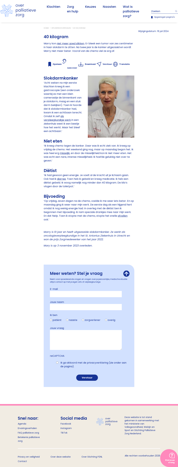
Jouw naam (57, 302)
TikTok (64, 432)
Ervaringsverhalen (61, 28)
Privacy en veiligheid (29, 456)
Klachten (53, 6)
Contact (22, 461)
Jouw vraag (57, 328)
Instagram (66, 428)
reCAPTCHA (57, 356)
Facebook (66, 423)
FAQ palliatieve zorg (28, 432)
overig (111, 320)
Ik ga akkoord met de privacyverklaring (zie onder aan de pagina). (93, 364)
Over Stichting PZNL (91, 456)
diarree (61, 179)
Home (46, 28)
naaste (73, 320)
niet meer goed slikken (70, 43)
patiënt (57, 320)
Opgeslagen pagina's (164, 17)
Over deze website (61, 456)
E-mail (54, 289)
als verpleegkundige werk (57, 118)
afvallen (122, 216)
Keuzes (90, 6)
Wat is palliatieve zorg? (131, 11)
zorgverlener (92, 320)
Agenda (22, 423)
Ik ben (53, 315)
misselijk (65, 153)
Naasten (109, 6)
